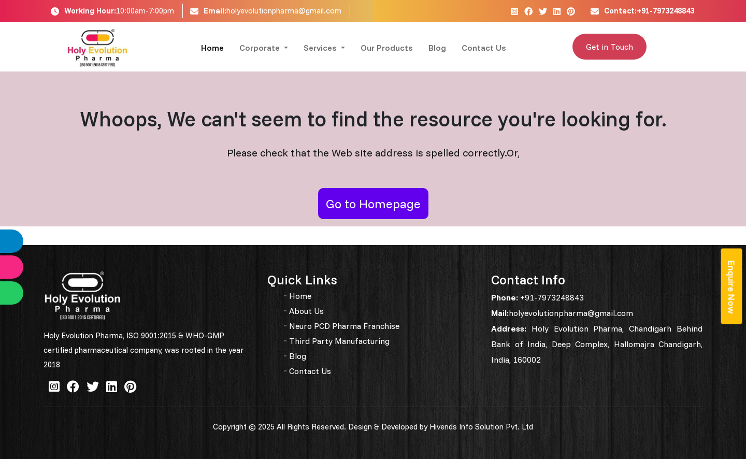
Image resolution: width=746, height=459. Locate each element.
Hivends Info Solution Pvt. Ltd (481, 427)
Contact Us (484, 47)
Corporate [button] (260, 47)
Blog (437, 47)
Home (212, 47)
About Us (306, 311)
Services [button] (321, 47)
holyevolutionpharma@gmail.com (283, 11)
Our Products (387, 47)
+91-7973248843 (551, 297)
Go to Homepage (373, 203)
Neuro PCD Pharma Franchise (344, 326)
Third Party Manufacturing (339, 341)
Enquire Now (732, 286)
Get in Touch (609, 46)
